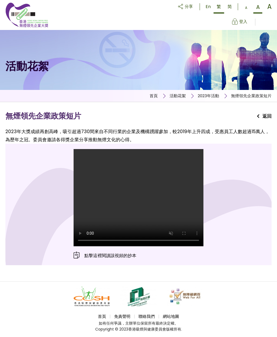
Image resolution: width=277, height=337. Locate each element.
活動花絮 (178, 96)
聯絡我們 (146, 316)
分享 (189, 6)
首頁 (154, 96)
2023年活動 (208, 96)
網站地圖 (171, 316)
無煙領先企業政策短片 (251, 96)
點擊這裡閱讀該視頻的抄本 (110, 255)
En (208, 7)
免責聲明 (122, 316)
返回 (267, 116)
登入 (243, 21)
